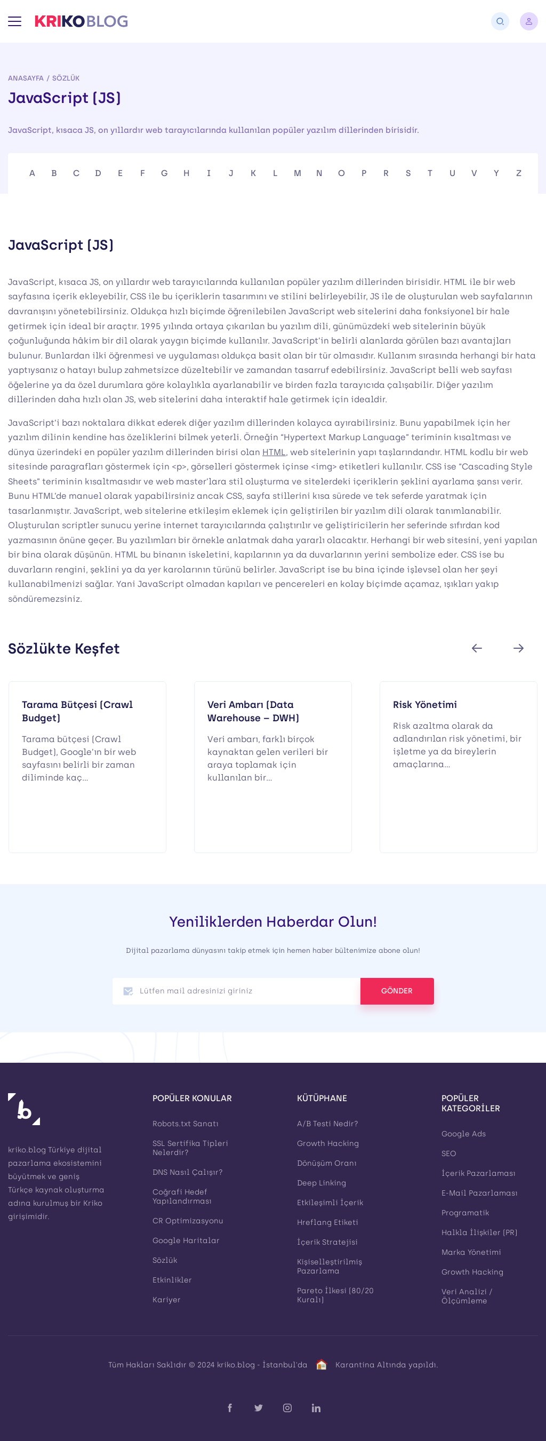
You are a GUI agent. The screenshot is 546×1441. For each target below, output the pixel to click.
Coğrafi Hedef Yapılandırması (182, 1197)
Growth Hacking (328, 1143)
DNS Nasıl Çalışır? (187, 1172)
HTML (274, 452)
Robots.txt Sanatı (185, 1123)
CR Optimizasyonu (187, 1220)
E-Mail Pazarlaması (479, 1193)
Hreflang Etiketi (327, 1222)
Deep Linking (321, 1183)
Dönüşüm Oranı (327, 1163)
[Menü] (14, 21)
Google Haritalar (186, 1240)
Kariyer (166, 1299)
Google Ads (463, 1134)
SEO (448, 1153)
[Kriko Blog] (81, 21)
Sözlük (65, 78)
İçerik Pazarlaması (478, 1173)
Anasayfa (26, 78)
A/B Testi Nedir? (327, 1123)
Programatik (465, 1212)
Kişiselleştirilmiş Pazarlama (329, 1266)
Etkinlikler (172, 1280)
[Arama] (500, 21)
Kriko (92, 1203)
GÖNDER (397, 991)
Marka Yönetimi (471, 1252)
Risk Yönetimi (425, 704)
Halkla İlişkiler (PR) (479, 1232)
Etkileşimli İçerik (330, 1202)
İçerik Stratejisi (327, 1242)
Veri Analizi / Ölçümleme (467, 1296)
